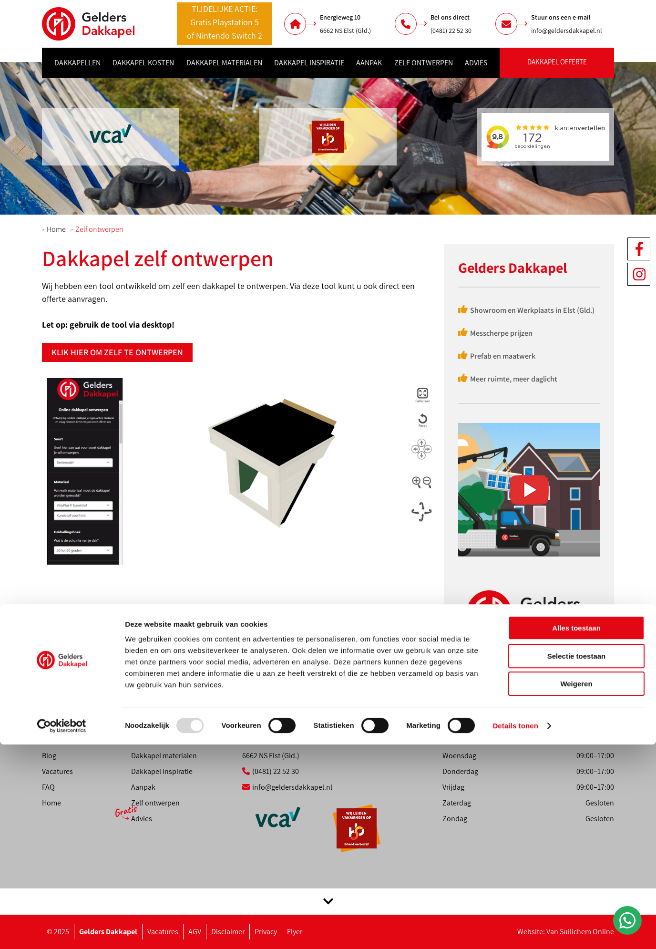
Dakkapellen (77, 63)
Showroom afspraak (74, 724)
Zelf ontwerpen (423, 63)
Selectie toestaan (576, 860)
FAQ (48, 787)
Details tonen (515, 930)
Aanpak (369, 63)
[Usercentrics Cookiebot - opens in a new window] (61, 930)
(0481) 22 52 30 (451, 30)
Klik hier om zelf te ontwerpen (117, 352)
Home (56, 229)
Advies (476, 63)
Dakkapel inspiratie (309, 63)
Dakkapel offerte (557, 61)
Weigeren (576, 888)
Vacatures (57, 771)
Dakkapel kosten (143, 63)
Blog (49, 756)
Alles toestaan (576, 832)
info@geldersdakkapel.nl (566, 30)
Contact (54, 740)
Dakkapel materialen (224, 63)
